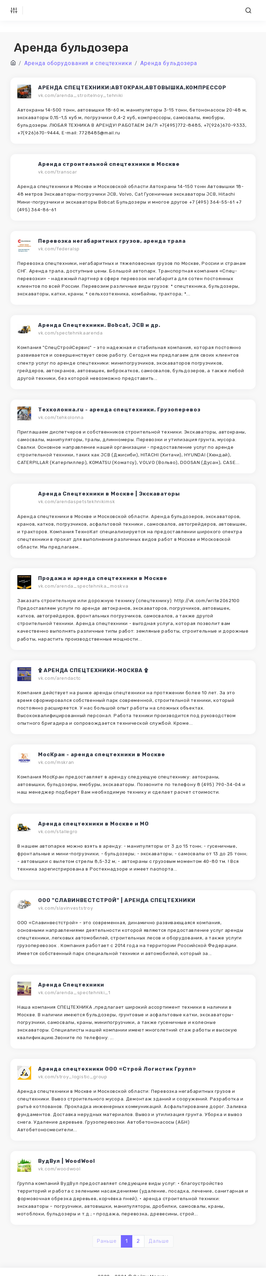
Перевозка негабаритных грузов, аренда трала (112, 241)
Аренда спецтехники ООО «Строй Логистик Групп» (117, 1069)
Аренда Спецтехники (71, 985)
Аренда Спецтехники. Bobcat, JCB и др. (99, 325)
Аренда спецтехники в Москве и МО (93, 824)
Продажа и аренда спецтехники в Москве (102, 578)
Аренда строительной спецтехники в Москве (109, 164)
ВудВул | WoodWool (66, 1161)
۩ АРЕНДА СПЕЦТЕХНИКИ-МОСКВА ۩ (93, 670)
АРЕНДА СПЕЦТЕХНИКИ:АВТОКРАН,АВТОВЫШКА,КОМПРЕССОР (132, 87)
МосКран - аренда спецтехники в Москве (101, 754)
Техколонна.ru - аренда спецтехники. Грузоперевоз (119, 410)
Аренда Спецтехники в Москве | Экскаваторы (109, 494)
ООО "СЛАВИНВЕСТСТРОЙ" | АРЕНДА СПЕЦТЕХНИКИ (117, 900)
